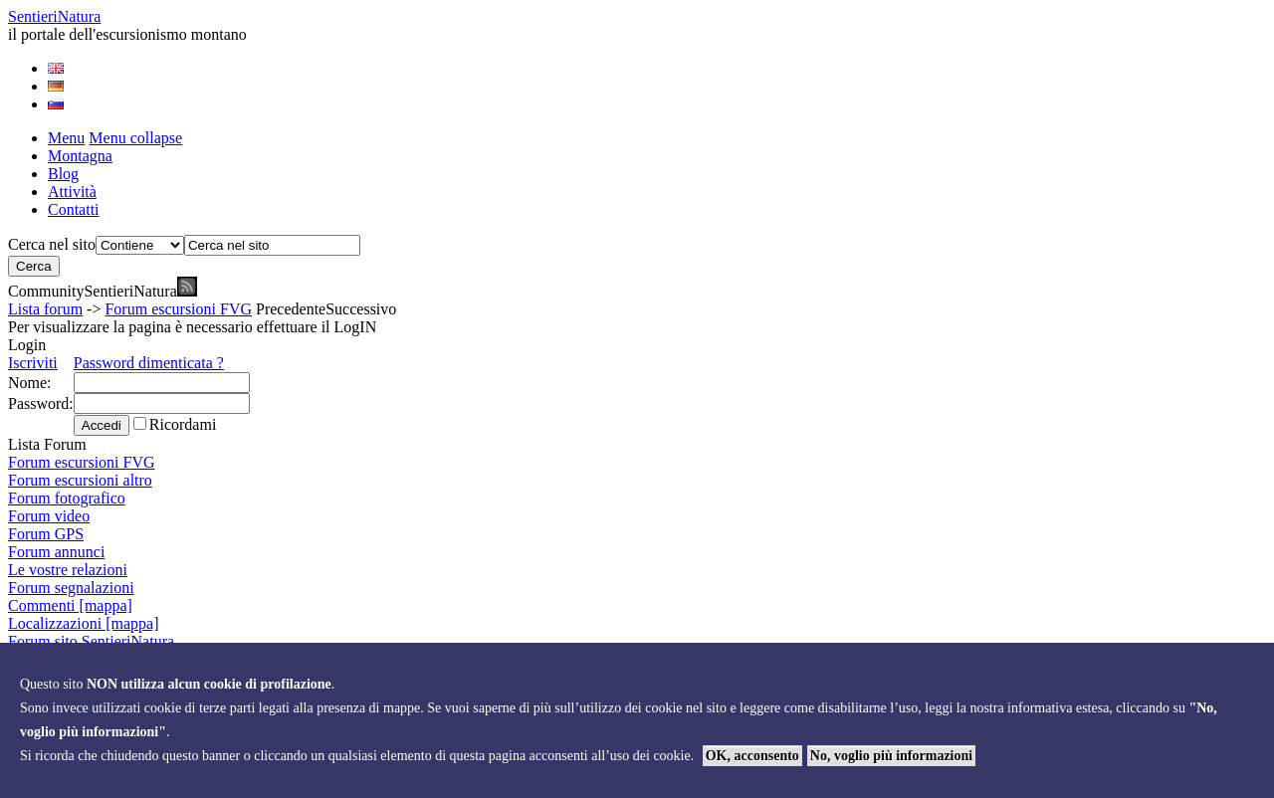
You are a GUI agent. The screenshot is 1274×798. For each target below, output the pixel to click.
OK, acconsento (752, 755)
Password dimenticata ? (149, 362)
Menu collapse (135, 137)
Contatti (74, 209)
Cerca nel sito (52, 244)
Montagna (80, 155)
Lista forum (45, 308)
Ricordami (183, 424)
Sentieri (54, 16)
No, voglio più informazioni (891, 755)
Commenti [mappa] (70, 605)
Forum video (49, 515)
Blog (63, 173)
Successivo (360, 308)
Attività (72, 191)
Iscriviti (33, 362)
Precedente (290, 308)
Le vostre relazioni (67, 569)
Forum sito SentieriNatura (91, 641)
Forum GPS (46, 533)
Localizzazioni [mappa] (83, 623)
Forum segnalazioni (71, 587)
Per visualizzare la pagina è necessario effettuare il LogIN (192, 326)
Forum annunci (56, 551)
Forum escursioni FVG (178, 308)
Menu (66, 137)
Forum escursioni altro (80, 480)
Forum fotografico (66, 498)
